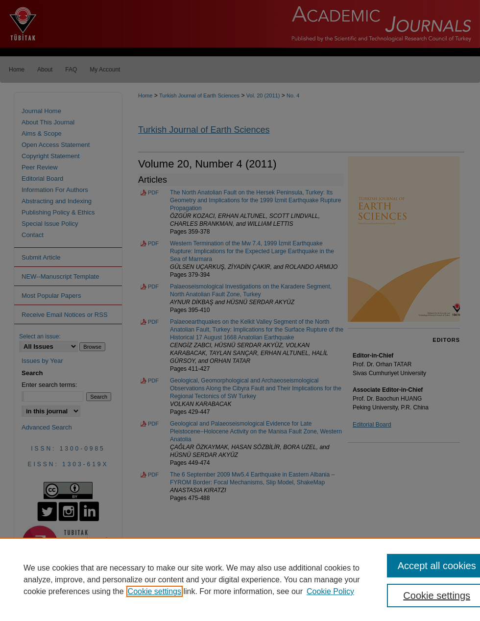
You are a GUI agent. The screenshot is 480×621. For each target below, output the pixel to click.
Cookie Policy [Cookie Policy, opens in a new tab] (330, 591)
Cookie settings (154, 591)
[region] (240, 579)
